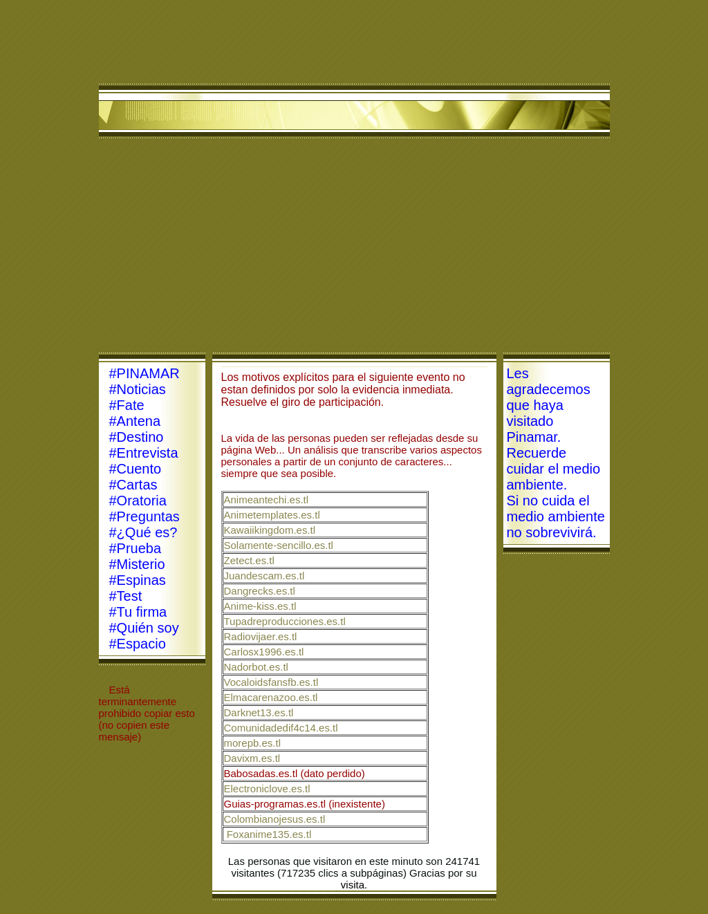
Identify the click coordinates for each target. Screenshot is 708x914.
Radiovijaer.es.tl (260, 636)
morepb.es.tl (252, 743)
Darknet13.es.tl (259, 712)
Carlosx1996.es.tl (264, 651)
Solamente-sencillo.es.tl (278, 545)
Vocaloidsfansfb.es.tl (271, 682)
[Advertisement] (354, 249)
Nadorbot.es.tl (256, 667)
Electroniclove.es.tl (267, 788)
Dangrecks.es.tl (259, 591)
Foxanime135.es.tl (269, 834)
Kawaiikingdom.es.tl (270, 530)
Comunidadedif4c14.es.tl (281, 728)
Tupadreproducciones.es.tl (285, 621)
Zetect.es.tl (249, 560)
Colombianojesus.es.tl (275, 819)
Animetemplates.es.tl (272, 515)
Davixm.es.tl (252, 758)
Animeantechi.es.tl (266, 499)
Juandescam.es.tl (264, 575)
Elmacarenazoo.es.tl (271, 697)
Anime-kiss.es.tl (260, 606)
